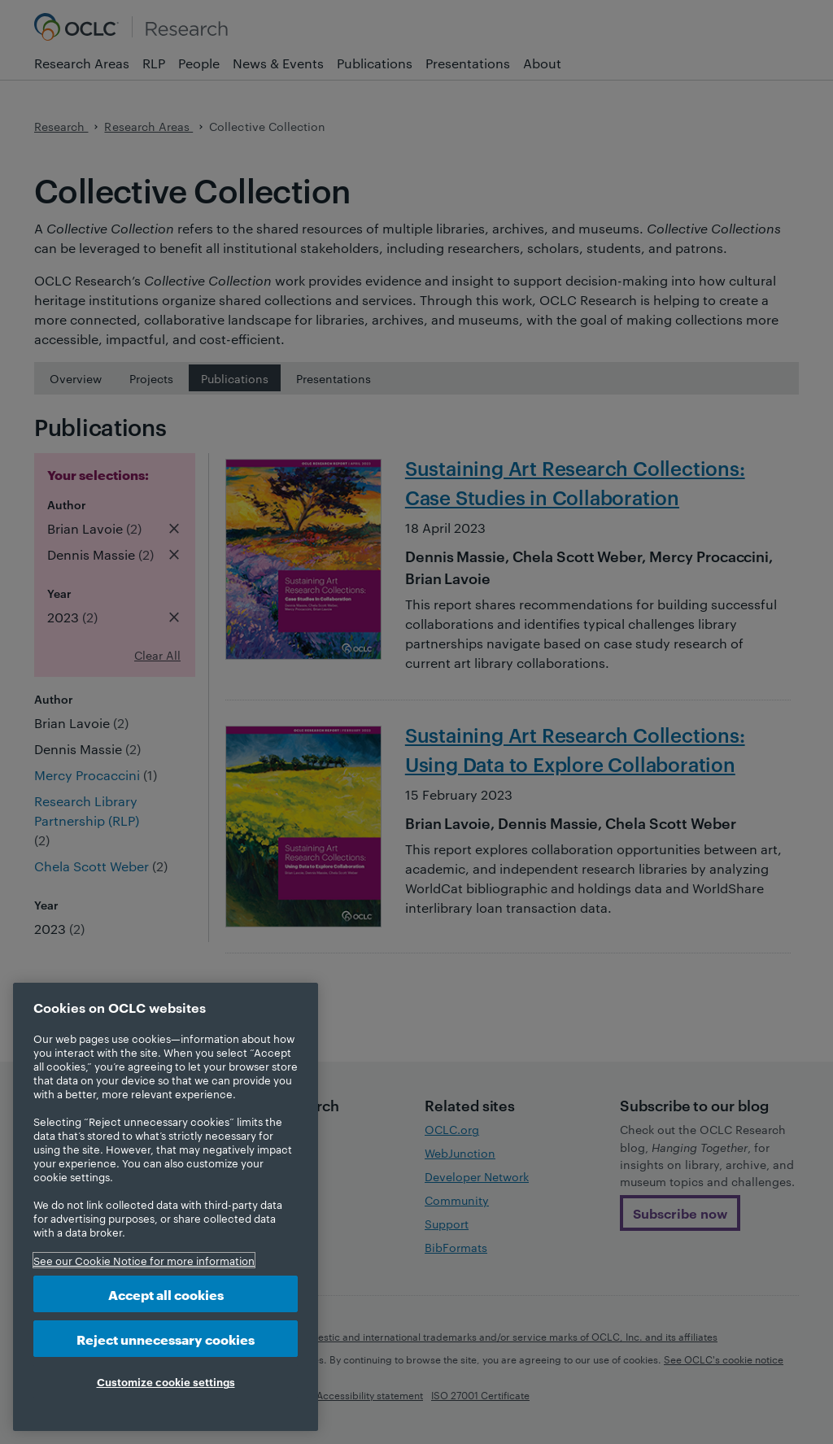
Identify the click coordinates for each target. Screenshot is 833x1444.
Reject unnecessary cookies (165, 1338)
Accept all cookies (166, 1294)
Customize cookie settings (166, 1381)
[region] (165, 1207)
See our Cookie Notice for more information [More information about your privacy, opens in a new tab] (144, 1260)
